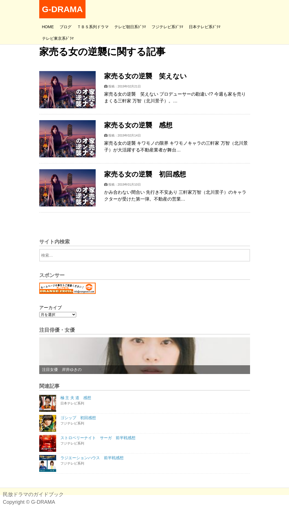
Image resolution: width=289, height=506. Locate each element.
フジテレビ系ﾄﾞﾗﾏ (167, 27)
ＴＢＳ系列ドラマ (93, 27)
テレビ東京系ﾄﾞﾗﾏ (58, 38)
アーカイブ (50, 307)
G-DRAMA (62, 9)
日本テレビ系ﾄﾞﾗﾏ (204, 27)
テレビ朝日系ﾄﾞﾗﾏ (130, 27)
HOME (48, 27)
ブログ (65, 27)
